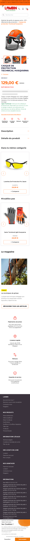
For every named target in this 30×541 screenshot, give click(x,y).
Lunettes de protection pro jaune (15, 181)
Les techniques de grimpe (10, 293)
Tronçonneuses (7, 431)
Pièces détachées (8, 415)
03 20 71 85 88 (12, 510)
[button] (3, 173)
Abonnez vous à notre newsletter (12, 402)
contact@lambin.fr (8, 518)
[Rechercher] (15, 15)
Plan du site (6, 444)
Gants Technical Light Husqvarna (15, 232)
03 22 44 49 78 (12, 490)
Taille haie (5, 426)
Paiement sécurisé (8, 455)
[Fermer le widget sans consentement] (7, 520)
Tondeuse (5, 428)
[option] (15, 173)
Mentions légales (8, 440)
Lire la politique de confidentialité (9, 534)
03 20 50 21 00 (13, 482)
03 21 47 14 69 (12, 498)
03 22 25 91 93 (12, 486)
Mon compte (6, 457)
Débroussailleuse (7, 418)
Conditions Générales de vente (11, 442)
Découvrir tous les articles (15, 306)
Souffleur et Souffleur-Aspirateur (12, 424)
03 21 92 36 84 (13, 506)
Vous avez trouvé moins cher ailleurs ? (11, 114)
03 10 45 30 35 (12, 514)
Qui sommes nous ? (8, 400)
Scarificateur (6, 422)
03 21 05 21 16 (14, 502)
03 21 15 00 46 (12, 494)
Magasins (5, 406)
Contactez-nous (7, 404)
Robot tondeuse (7, 420)
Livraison (5, 453)
